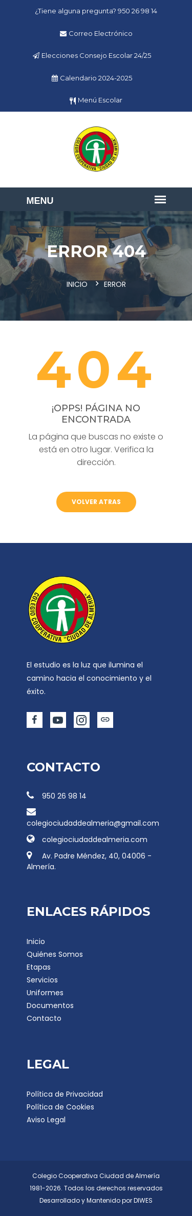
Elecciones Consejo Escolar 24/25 (96, 55)
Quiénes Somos (55, 954)
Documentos (50, 1005)
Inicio (77, 284)
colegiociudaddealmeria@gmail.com (93, 817)
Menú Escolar (100, 100)
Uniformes (45, 993)
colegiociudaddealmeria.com (87, 839)
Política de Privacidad (65, 1094)
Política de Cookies (60, 1107)
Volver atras (96, 501)
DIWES (143, 1200)
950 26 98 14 (137, 11)
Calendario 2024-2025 (96, 78)
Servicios (42, 980)
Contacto (44, 1018)
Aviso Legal (46, 1120)
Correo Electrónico (101, 33)
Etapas (39, 967)
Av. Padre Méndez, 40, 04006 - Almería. (89, 861)
